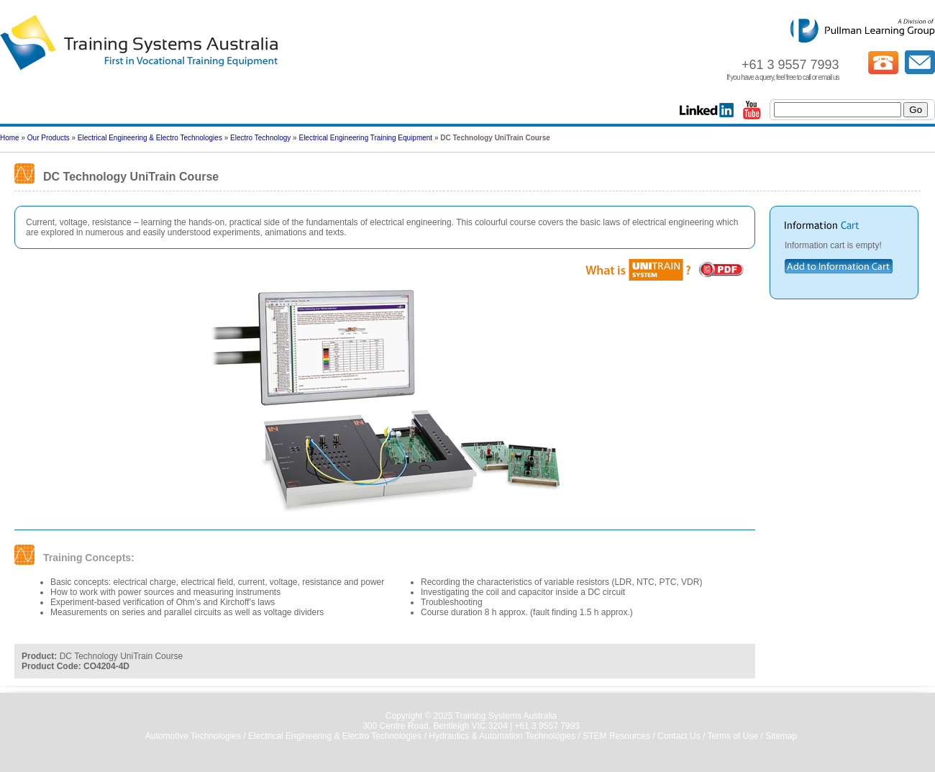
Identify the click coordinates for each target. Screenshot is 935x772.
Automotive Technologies (193, 736)
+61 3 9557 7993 (546, 726)
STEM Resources (616, 736)
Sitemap (781, 736)
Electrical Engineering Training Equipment (365, 138)
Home (9, 138)
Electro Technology (260, 138)
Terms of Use (732, 736)
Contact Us (678, 736)
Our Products (48, 138)
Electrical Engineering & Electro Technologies (150, 138)
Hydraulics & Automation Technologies (502, 736)
